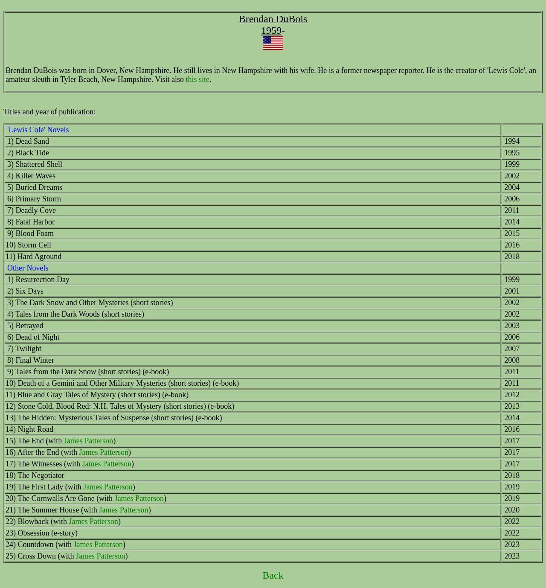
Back (272, 575)
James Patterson (88, 441)
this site (197, 79)
